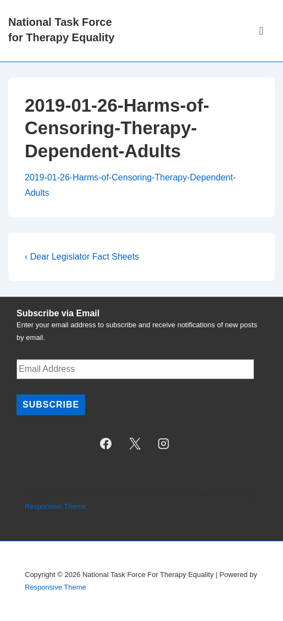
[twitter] (134, 443)
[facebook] (105, 443)
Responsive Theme (55, 506)
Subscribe (51, 404)
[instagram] (163, 443)
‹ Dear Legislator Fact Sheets (82, 256)
